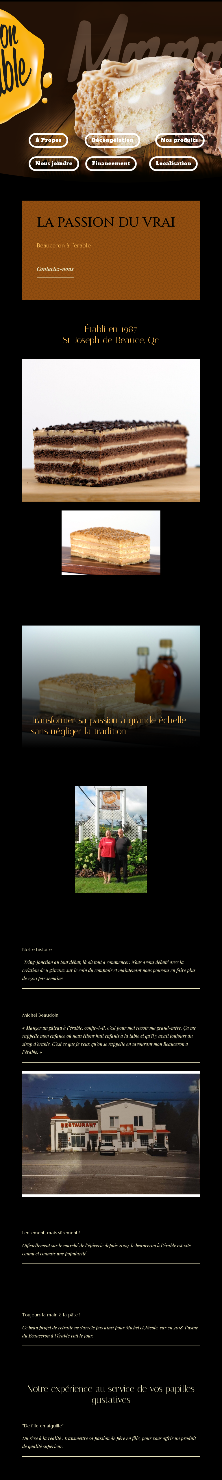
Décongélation (112, 140)
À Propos (48, 140)
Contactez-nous (55, 268)
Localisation (173, 163)
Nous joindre (54, 163)
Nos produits (179, 140)
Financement (111, 163)
